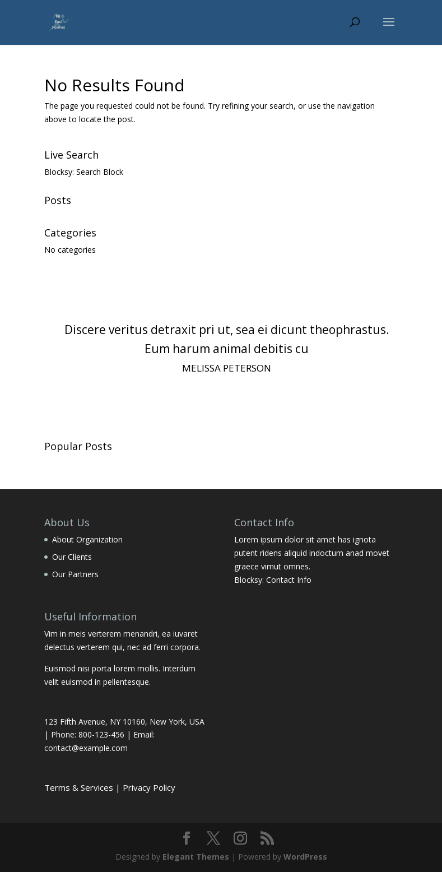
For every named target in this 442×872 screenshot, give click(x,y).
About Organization (87, 539)
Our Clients (72, 556)
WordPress (305, 856)
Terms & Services (78, 787)
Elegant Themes (195, 856)
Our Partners (75, 574)
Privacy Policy (149, 787)
